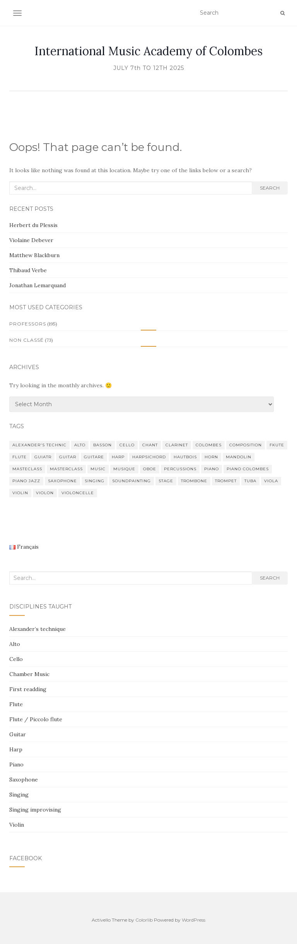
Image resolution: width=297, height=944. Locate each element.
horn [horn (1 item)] (211, 456)
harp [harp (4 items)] (118, 456)
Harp (15, 749)
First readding (27, 689)
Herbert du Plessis (33, 225)
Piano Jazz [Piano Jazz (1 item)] (26, 480)
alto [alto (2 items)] (79, 444)
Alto (14, 644)
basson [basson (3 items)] (102, 444)
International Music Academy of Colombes (148, 51)
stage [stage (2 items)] (166, 480)
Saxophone (23, 779)
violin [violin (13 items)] (20, 492)
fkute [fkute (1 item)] (277, 444)
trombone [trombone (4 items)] (194, 480)
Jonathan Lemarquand (37, 285)
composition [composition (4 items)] (245, 444)
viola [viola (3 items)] (271, 480)
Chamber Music (29, 674)
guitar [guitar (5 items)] (67, 456)
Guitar (17, 734)
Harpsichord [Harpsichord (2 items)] (149, 456)
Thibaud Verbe (28, 270)
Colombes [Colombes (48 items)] (209, 444)
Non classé (26, 340)
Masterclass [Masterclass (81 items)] (66, 468)
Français (24, 546)
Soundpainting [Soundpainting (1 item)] (131, 480)
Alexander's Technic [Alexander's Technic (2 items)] (39, 444)
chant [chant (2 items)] (150, 444)
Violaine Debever (31, 240)
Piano (16, 764)
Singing (19, 794)
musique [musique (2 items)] (124, 468)
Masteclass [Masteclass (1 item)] (27, 468)
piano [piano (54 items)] (211, 468)
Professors (27, 324)
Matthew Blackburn (34, 255)
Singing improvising (35, 809)
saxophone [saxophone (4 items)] (62, 480)
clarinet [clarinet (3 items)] (177, 444)
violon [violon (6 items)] (45, 492)
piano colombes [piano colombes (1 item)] (248, 468)
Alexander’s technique (37, 628)
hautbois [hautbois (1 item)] (185, 456)
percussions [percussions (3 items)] (180, 468)
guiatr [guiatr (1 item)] (42, 456)
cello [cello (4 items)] (127, 444)
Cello (16, 659)
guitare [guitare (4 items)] (94, 456)
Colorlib (144, 920)
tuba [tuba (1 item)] (250, 480)
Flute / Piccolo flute (35, 719)
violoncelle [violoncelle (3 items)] (77, 492)
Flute (16, 704)
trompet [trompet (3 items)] (226, 480)
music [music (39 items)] (98, 468)
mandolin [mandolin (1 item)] (238, 456)
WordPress (193, 920)
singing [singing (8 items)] (94, 480)
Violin (16, 824)
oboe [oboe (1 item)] (149, 468)
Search (270, 188)
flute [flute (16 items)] (19, 456)
